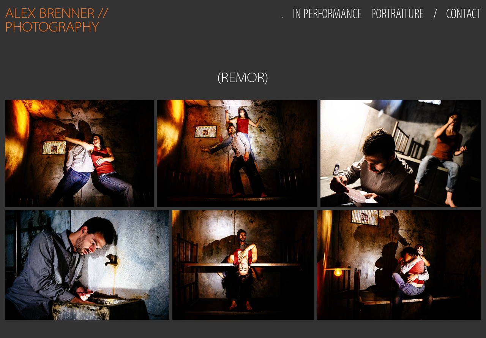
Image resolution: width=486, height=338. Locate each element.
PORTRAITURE (397, 14)
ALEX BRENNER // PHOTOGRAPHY (58, 20)
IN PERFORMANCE (327, 14)
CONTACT (463, 14)
